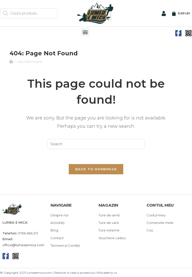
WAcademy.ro (106, 273)
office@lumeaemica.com (23, 245)
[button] (85, 32)
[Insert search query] (96, 144)
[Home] (11, 62)
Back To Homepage (96, 169)
